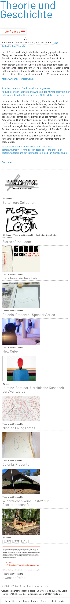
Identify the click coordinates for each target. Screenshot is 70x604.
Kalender (16, 601)
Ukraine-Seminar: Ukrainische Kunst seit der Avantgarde (33, 389)
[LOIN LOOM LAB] (15, 541)
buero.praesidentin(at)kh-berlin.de (45, 593)
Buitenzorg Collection (18, 202)
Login (26, 601)
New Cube (10, 351)
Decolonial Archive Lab (19, 278)
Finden (7, 601)
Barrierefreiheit (48, 601)
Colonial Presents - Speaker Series (28, 314)
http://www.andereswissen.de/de (18, 78)
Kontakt (35, 601)
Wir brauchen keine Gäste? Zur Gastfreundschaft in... (25, 502)
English (61, 601)
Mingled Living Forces (18, 428)
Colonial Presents (15, 464)
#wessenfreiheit (15, 577)
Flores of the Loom (16, 241)
